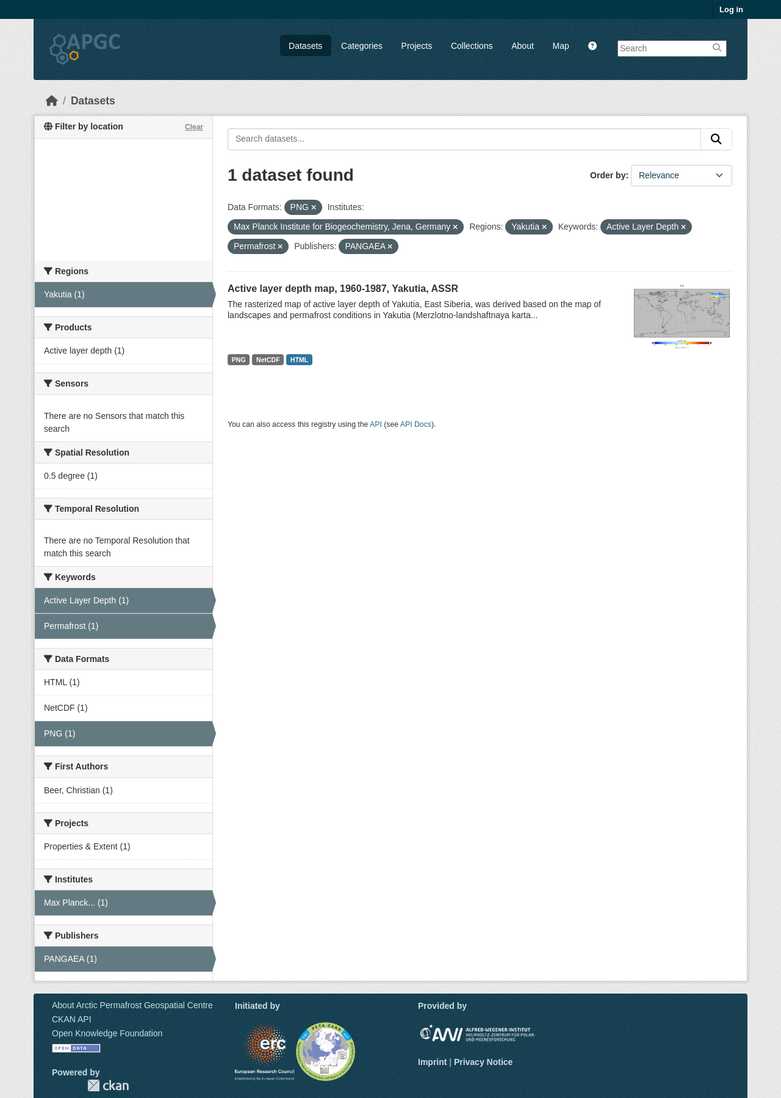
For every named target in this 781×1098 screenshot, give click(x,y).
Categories (362, 46)
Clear (194, 127)
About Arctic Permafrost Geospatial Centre (132, 1005)
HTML (299, 359)
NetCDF (268, 359)
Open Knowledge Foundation (107, 1033)
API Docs (415, 424)
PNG (239, 359)
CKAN (108, 1085)
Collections (471, 46)
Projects (417, 46)
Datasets (305, 46)
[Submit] (716, 139)
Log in (731, 9)
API (376, 424)
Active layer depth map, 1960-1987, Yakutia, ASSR (343, 288)
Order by (607, 175)
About (522, 46)
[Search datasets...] (464, 139)
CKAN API (72, 1019)
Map (561, 46)
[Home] (52, 101)
